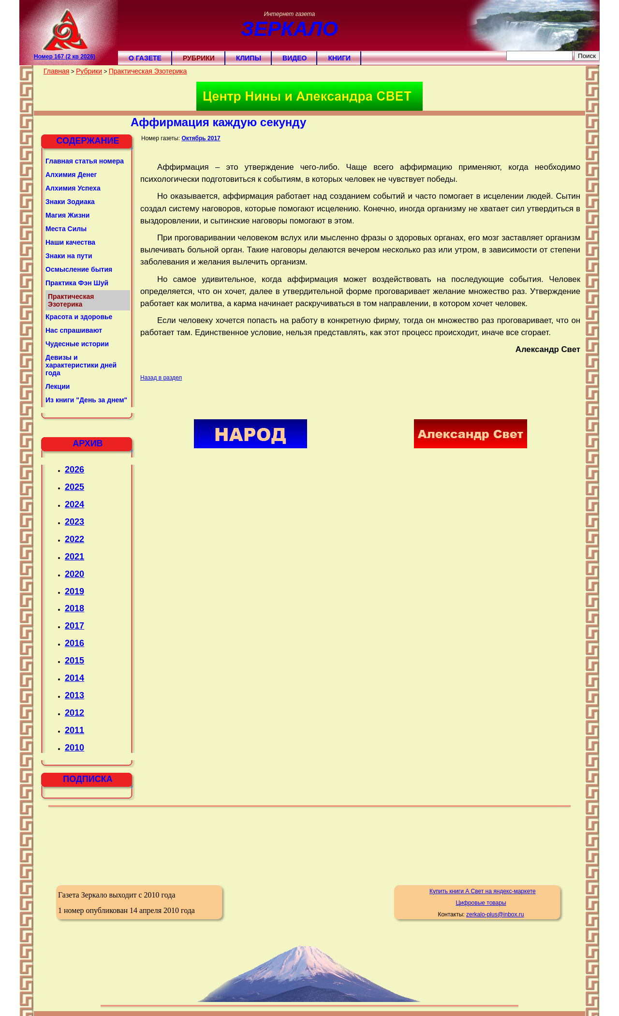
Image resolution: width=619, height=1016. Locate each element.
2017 (74, 626)
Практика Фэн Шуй (76, 283)
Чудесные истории (77, 344)
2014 (74, 678)
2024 (74, 504)
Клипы (248, 58)
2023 (74, 522)
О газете (145, 58)
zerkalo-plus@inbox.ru (495, 914)
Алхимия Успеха (73, 188)
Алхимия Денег (71, 174)
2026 (74, 469)
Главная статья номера (84, 161)
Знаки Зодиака (70, 202)
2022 (74, 539)
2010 (74, 747)
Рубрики (199, 58)
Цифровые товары (481, 902)
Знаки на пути (68, 256)
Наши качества (70, 242)
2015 (74, 660)
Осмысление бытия (78, 269)
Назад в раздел (161, 377)
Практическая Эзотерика (148, 71)
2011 (74, 730)
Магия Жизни (67, 215)
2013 (74, 695)
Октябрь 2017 (200, 138)
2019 (74, 591)
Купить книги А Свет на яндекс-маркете (482, 891)
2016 (74, 643)
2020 (74, 574)
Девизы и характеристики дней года (81, 365)
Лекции (57, 386)
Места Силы (66, 229)
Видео (294, 58)
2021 (74, 556)
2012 (74, 713)
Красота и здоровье (78, 317)
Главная (56, 71)
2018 (74, 608)
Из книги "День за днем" (86, 400)
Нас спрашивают (73, 330)
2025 (74, 487)
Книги (339, 58)
